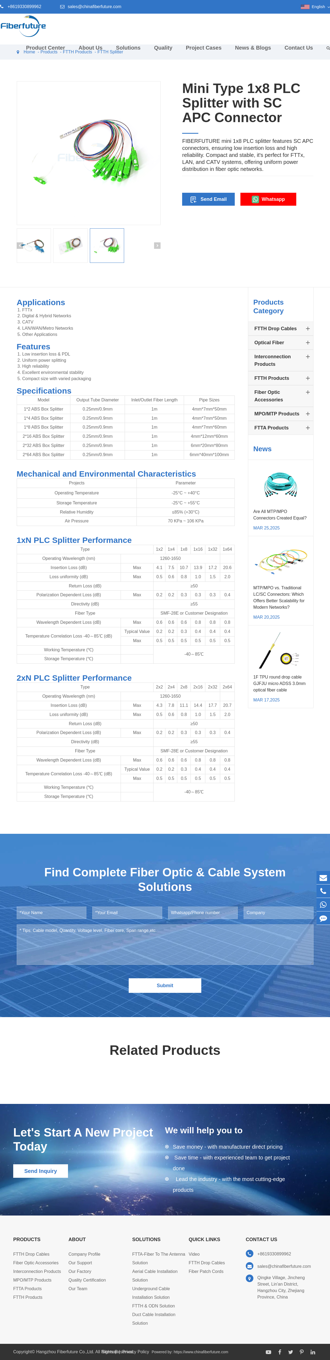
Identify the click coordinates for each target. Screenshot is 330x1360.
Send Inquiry (40, 1171)
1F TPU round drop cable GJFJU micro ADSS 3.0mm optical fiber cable (279, 683)
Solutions (128, 51)
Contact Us (298, 51)
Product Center (45, 51)
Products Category (268, 306)
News (262, 449)
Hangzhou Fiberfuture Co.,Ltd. (65, 1351)
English (318, 6)
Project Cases (204, 51)
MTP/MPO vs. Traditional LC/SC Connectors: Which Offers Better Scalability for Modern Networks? (279, 598)
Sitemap (110, 1351)
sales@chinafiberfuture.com (94, 6)
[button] (20, 245)
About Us (91, 51)
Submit (165, 985)
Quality (163, 51)
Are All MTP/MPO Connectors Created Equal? (280, 514)
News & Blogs (253, 51)
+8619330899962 (24, 6)
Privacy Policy (135, 1351)
